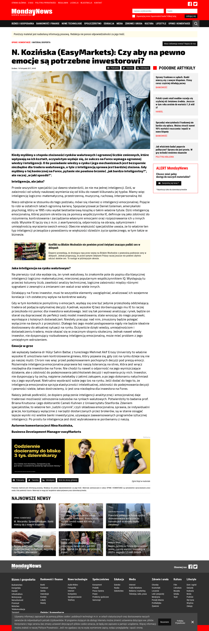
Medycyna (156, 597)
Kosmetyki (156, 588)
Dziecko (117, 585)
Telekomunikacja (18, 609)
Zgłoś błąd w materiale (141, 481)
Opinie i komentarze (179, 23)
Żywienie (155, 606)
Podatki (95, 588)
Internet (71, 591)
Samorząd (96, 600)
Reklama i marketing (137, 591)
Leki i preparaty (158, 594)
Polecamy (113, 68)
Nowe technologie (72, 23)
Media (120, 23)
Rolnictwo (15, 606)
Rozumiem (164, 622)
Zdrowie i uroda (133, 23)
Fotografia (72, 588)
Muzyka (177, 591)
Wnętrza (190, 603)
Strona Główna (19, 3)
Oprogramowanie (75, 597)
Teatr (176, 597)
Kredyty (43, 597)
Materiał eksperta (41, 42)
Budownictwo (17, 585)
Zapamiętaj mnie (143, 16)
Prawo (95, 594)
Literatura (177, 588)
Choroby (155, 585)
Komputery (72, 594)
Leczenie (155, 591)
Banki (42, 585)
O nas (30, 3)
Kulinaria (190, 591)
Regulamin (63, 3)
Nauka (116, 588)
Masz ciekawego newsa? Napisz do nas (180, 43)
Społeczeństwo (92, 23)
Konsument (97, 585)
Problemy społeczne (100, 597)
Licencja (74, 3)
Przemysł (15, 603)
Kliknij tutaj (171, 16)
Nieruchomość (17, 600)
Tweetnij (128, 68)
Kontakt (98, 3)
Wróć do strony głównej (67, 480)
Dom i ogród (191, 585)
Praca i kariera (98, 591)
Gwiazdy (190, 588)
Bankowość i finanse (47, 23)
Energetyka (16, 588)
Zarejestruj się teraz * (168, 183)
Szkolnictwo (119, 591)
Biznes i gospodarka (23, 23)
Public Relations (135, 588)
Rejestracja (86, 3)
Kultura (149, 23)
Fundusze (44, 588)
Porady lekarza (158, 600)
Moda (189, 594)
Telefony (71, 600)
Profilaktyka (156, 603)
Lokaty (43, 600)
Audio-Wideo (73, 585)
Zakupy (189, 606)
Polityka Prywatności (45, 3)
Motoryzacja (16, 597)
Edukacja (109, 23)
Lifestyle (161, 23)
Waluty (43, 603)
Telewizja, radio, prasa (138, 594)
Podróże (190, 597)
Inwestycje (44, 594)
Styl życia (190, 600)
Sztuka (176, 594)
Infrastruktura (17, 594)
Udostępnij (143, 68)
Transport (15, 612)
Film (175, 585)
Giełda (43, 591)
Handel (14, 591)
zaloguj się (191, 16)
